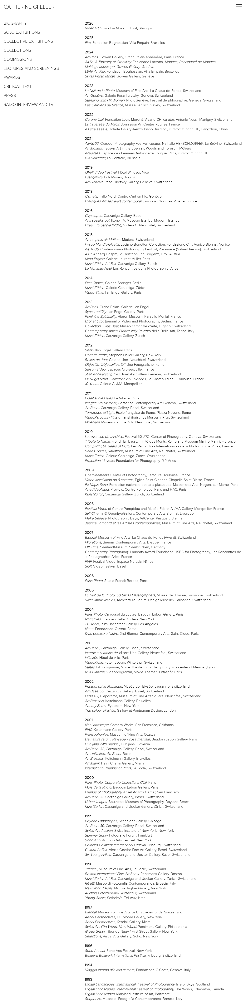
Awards (12, 77)
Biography (15, 23)
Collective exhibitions (28, 41)
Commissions (18, 59)
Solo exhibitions (22, 32)
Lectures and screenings (31, 68)
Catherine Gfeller (29, 7)
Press (10, 95)
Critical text (18, 86)
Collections (17, 50)
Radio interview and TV (28, 104)
